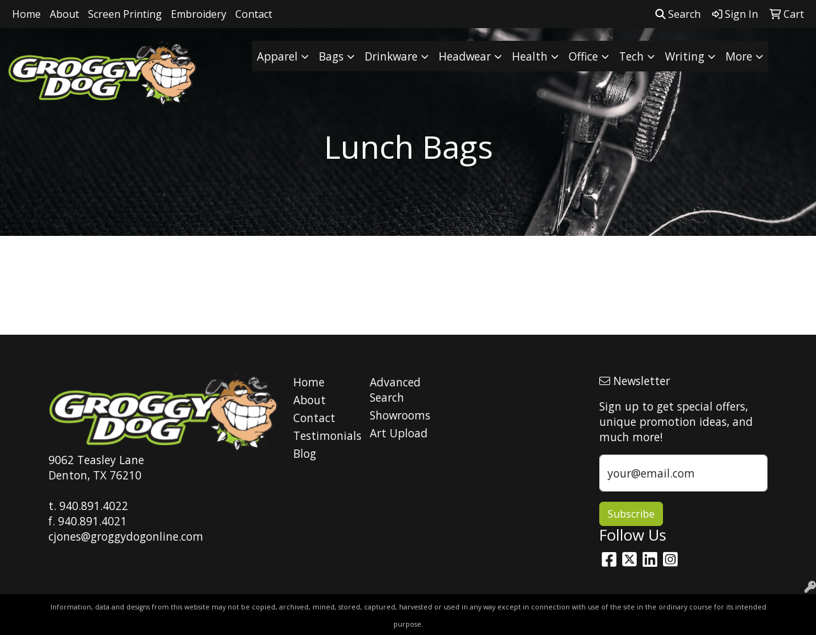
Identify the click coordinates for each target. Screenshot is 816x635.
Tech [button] (631, 56)
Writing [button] (684, 56)
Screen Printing (125, 14)
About (64, 14)
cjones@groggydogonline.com (125, 536)
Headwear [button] (465, 56)
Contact (253, 14)
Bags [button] (331, 56)
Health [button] (530, 56)
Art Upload (399, 433)
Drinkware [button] (391, 56)
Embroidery (198, 14)
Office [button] (583, 56)
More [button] (738, 56)
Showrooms (400, 415)
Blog (304, 453)
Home (26, 14)
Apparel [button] (277, 56)
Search (678, 14)
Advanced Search (395, 389)
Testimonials (323, 435)
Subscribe (631, 514)
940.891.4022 (93, 505)
